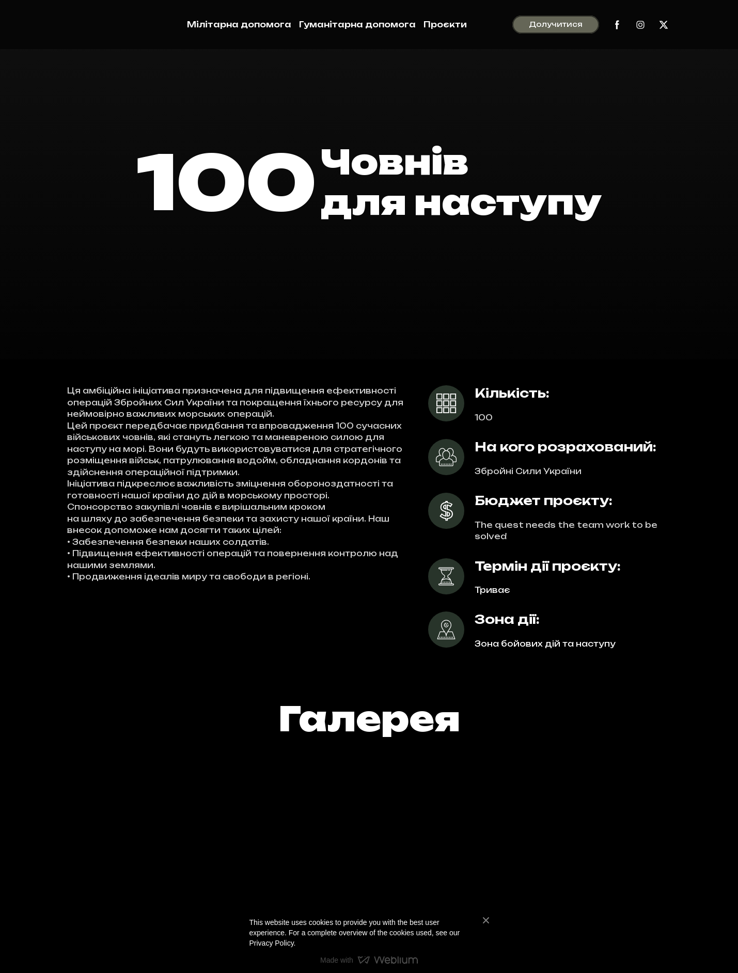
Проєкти (445, 24)
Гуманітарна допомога (357, 24)
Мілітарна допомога (239, 24)
